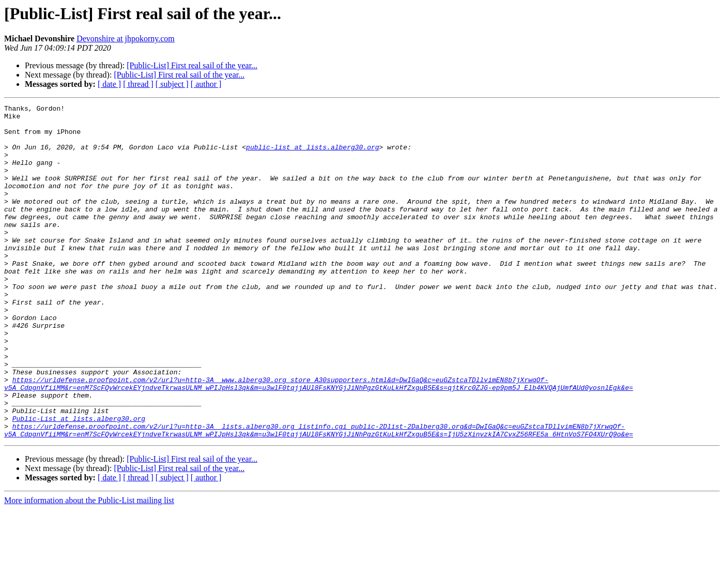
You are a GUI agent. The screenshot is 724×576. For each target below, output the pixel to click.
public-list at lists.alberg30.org (312, 156)
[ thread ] (138, 84)
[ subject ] (172, 84)
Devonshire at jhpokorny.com (125, 38)
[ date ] (109, 84)
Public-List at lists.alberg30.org (78, 482)
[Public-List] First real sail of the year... (192, 65)
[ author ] (206, 84)
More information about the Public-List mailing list (89, 567)
